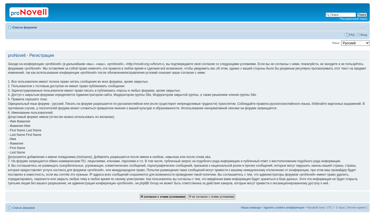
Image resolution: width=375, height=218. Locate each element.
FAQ (352, 34)
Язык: (336, 42)
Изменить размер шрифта (363, 26)
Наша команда (251, 207)
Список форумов (24, 27)
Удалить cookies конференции (283, 207)
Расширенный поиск (353, 18)
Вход (364, 34)
